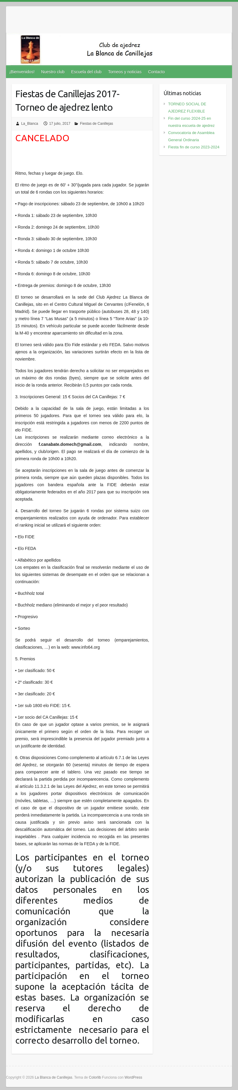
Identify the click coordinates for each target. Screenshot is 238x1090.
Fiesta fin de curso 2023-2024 (194, 147)
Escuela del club (86, 71)
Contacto (156, 71)
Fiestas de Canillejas (96, 123)
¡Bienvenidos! (22, 71)
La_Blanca (29, 123)
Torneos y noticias (124, 71)
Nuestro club (53, 71)
